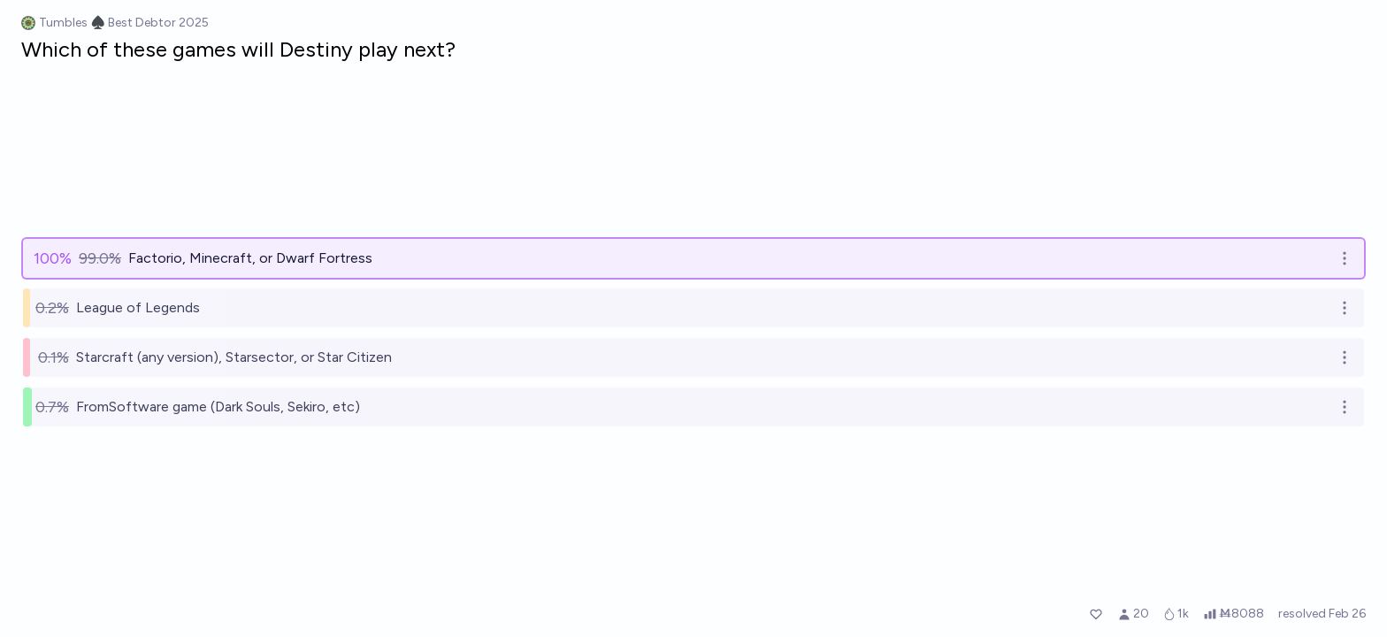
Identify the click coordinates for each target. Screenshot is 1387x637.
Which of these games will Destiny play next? (238, 49)
